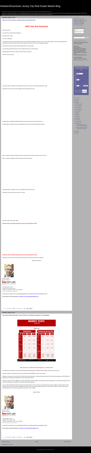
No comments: (19, 308)
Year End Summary (77, 24)
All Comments (78, 32)
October (78, 107)
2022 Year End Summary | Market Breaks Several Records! (19, 20)
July (77, 112)
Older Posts (67, 441)
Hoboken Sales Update (78, 19)
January (77, 123)
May (77, 116)
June (77, 114)
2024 (76, 100)
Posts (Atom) (10, 444)
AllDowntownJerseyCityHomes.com (81, 59)
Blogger (52, 449)
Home (36, 441)
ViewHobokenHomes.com (23, 293)
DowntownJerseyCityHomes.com (39, 293)
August (77, 111)
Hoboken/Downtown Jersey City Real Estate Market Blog (30, 6)
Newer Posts (5, 441)
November (78, 105)
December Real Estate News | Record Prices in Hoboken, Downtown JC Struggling (25, 315)
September (78, 109)
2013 (76, 133)
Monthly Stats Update (78, 23)
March (77, 119)
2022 (76, 131)
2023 (76, 102)
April (77, 118)
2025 (76, 99)
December (78, 104)
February (78, 121)
